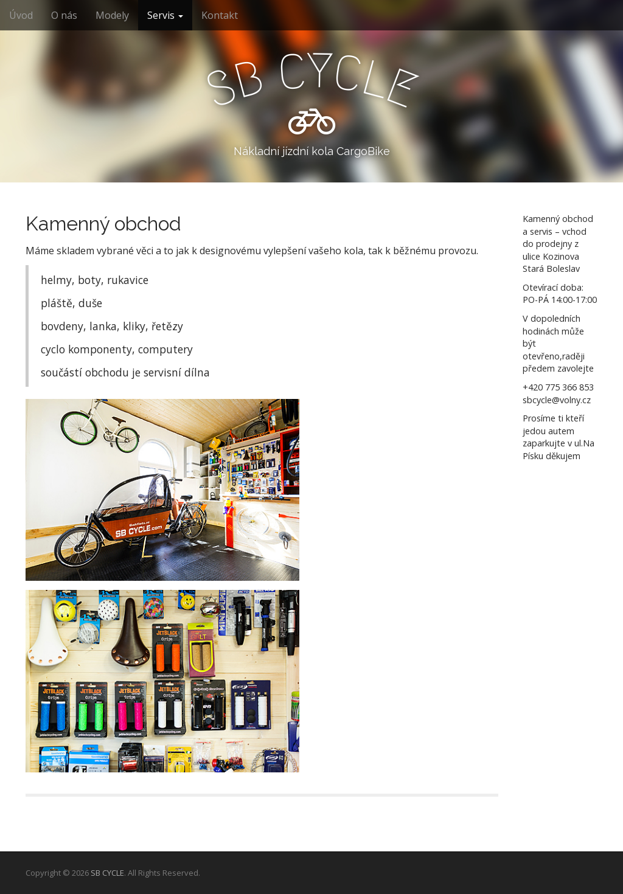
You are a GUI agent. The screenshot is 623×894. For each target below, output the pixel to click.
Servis (165, 15)
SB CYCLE (107, 872)
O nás (64, 15)
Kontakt (219, 15)
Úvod (21, 15)
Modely (112, 15)
